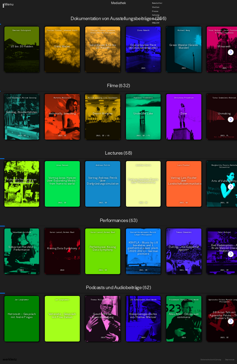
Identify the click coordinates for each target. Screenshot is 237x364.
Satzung (155, 15)
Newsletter (157, 3)
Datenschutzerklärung (211, 360)
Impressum (229, 360)
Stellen (155, 7)
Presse (155, 11)
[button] (231, 52)
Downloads (156, 19)
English (155, 23)
